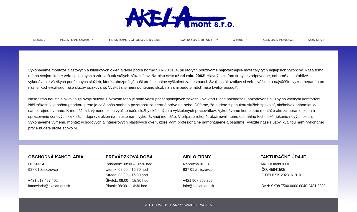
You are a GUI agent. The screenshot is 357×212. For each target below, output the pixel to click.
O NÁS (244, 40)
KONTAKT (316, 40)
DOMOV (39, 40)
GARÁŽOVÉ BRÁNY (203, 40)
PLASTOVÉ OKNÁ (81, 40)
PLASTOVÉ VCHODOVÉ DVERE (141, 40)
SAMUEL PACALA (198, 205)
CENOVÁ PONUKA (278, 40)
